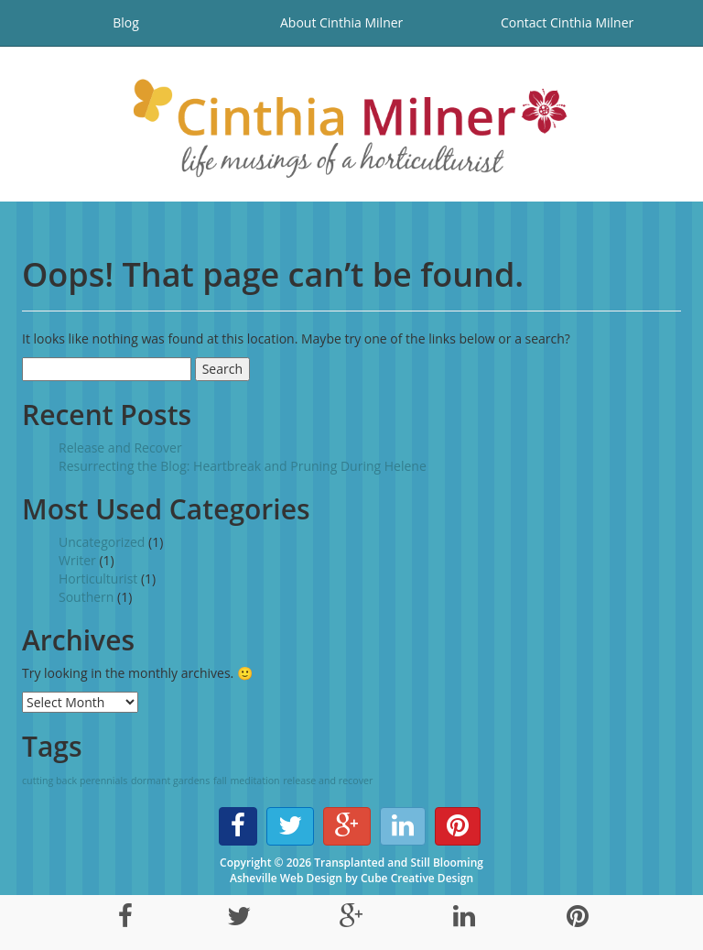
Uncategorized (102, 542)
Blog (126, 22)
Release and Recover (120, 447)
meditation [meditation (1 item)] (254, 780)
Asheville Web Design (286, 878)
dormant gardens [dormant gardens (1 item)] (170, 780)
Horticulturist (98, 578)
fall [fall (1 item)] (220, 780)
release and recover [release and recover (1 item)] (328, 780)
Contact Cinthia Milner (567, 22)
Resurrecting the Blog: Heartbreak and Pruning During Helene (243, 466)
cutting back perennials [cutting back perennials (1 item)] (74, 780)
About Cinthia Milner (341, 22)
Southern (86, 597)
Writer (77, 560)
